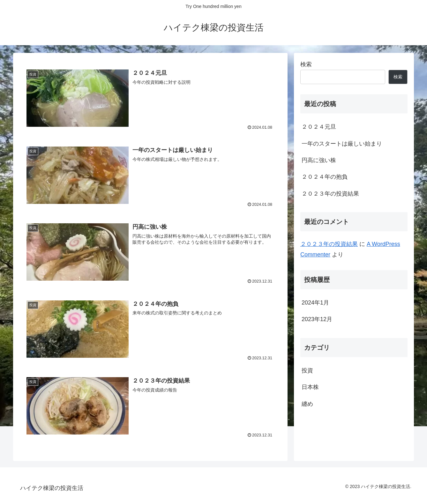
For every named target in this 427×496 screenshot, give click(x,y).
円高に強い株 (319, 160)
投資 (307, 370)
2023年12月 (317, 319)
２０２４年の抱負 (325, 177)
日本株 (310, 387)
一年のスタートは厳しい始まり (342, 143)
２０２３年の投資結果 (330, 193)
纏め (307, 404)
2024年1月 (315, 302)
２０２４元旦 (319, 127)
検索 (306, 64)
